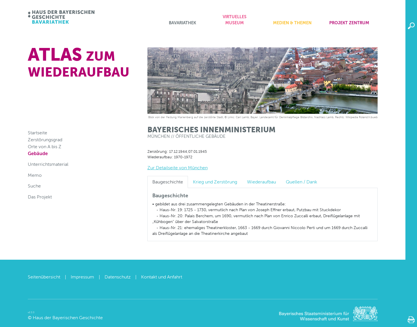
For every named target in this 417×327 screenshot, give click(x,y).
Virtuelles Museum (234, 20)
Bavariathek (182, 22)
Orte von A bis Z (44, 146)
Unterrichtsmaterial (48, 164)
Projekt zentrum (349, 22)
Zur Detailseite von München (177, 167)
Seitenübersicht (44, 276)
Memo (35, 175)
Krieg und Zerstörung (215, 181)
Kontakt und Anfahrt (161, 276)
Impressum (82, 276)
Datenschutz (118, 276)
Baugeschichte (167, 181)
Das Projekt (40, 196)
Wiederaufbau (261, 181)
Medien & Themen (292, 22)
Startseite (37, 132)
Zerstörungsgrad (45, 139)
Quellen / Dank (301, 181)
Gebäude (38, 153)
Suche (34, 185)
